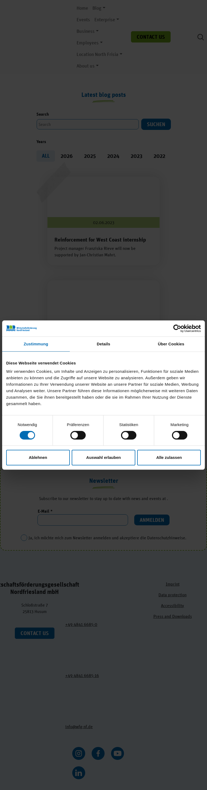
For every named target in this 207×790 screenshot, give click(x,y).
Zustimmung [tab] (36, 344)
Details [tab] (103, 344)
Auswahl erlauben (103, 457)
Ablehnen (38, 457)
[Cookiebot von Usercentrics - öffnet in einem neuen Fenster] (177, 328)
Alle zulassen (169, 457)
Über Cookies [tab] (171, 344)
